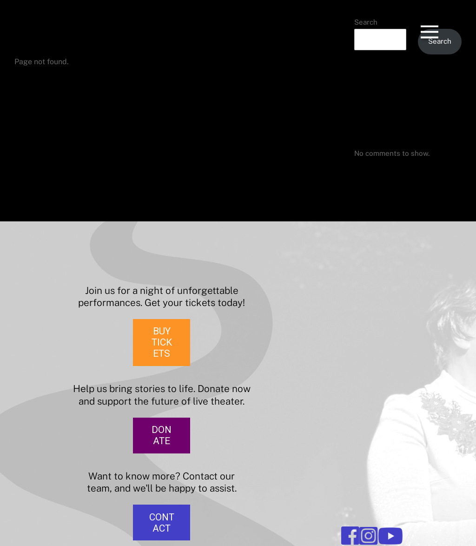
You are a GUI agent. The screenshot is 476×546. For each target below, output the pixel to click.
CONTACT (161, 523)
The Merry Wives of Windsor (401, 95)
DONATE (162, 435)
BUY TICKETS (162, 342)
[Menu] (429, 23)
